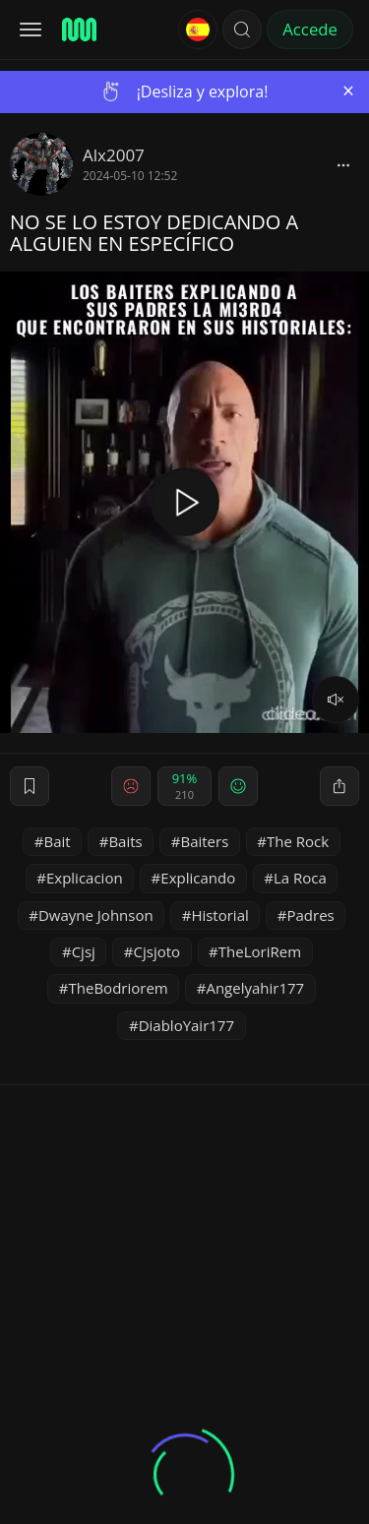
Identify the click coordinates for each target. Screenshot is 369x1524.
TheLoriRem (259, 951)
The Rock (298, 841)
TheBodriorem (118, 988)
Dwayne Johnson (96, 915)
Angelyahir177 (255, 988)
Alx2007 (114, 155)
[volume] (335, 699)
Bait (57, 841)
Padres (310, 915)
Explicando (197, 877)
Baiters (204, 841)
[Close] (348, 91)
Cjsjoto (157, 951)
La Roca (300, 877)
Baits (125, 841)
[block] (343, 164)
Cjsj (83, 951)
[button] (242, 29)
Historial (219, 915)
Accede (310, 29)
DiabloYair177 (186, 1025)
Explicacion (84, 877)
